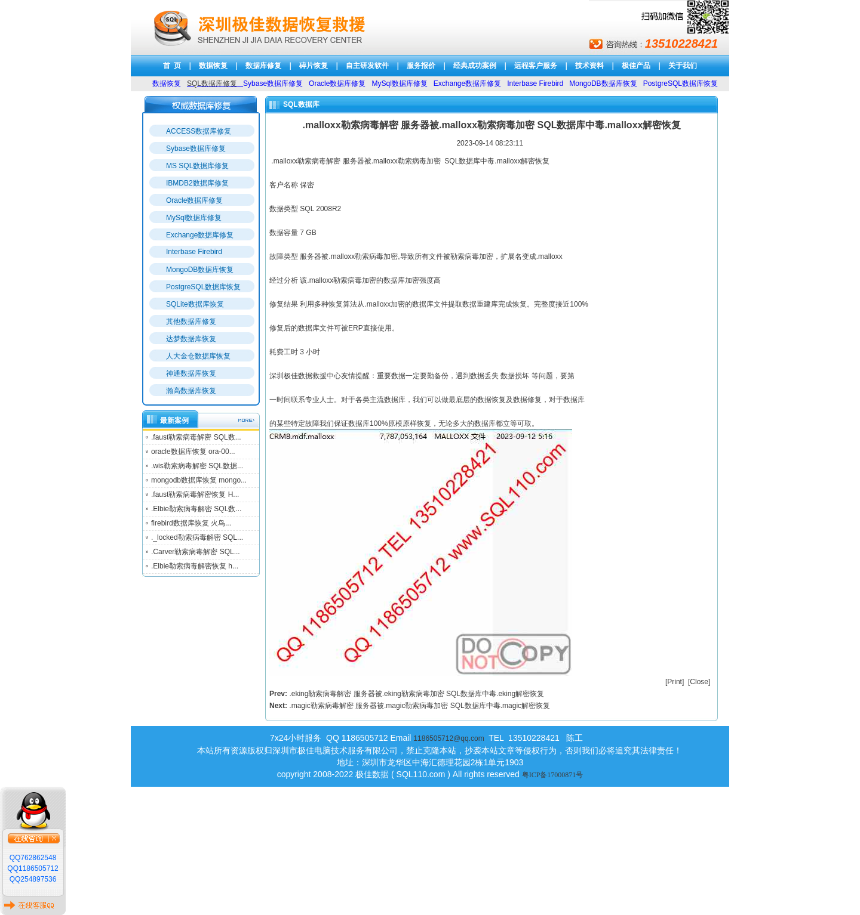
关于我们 (682, 65)
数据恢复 (213, 65)
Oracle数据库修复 (194, 200)
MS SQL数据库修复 (197, 166)
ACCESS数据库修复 (198, 131)
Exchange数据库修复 (200, 235)
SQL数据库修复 (212, 83)
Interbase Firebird (194, 252)
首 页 (172, 65)
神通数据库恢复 (191, 373)
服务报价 (421, 65)
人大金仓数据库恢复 (198, 356)
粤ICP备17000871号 (552, 775)
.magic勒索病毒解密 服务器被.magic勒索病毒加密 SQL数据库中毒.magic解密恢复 (419, 705)
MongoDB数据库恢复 (200, 269)
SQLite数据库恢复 (195, 304)
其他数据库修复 (191, 321)
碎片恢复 (313, 65)
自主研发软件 (367, 65)
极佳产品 (636, 65)
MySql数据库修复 (194, 218)
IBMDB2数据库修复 (197, 183)
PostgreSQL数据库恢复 (203, 287)
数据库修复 (263, 65)
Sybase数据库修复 (196, 148)
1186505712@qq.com (448, 738)
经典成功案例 (474, 65)
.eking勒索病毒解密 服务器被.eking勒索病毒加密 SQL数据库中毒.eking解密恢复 (416, 694)
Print (674, 682)
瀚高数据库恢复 (191, 391)
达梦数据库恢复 (191, 339)
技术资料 (589, 65)
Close (699, 682)
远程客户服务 (535, 65)
